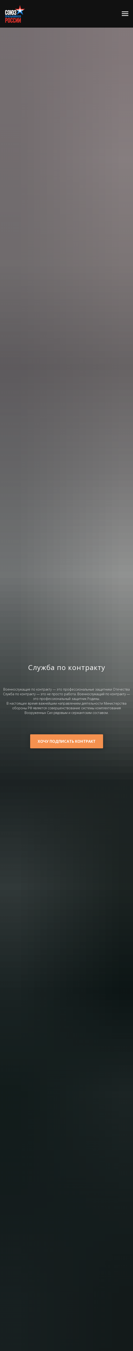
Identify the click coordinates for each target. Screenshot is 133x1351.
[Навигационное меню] (125, 13)
